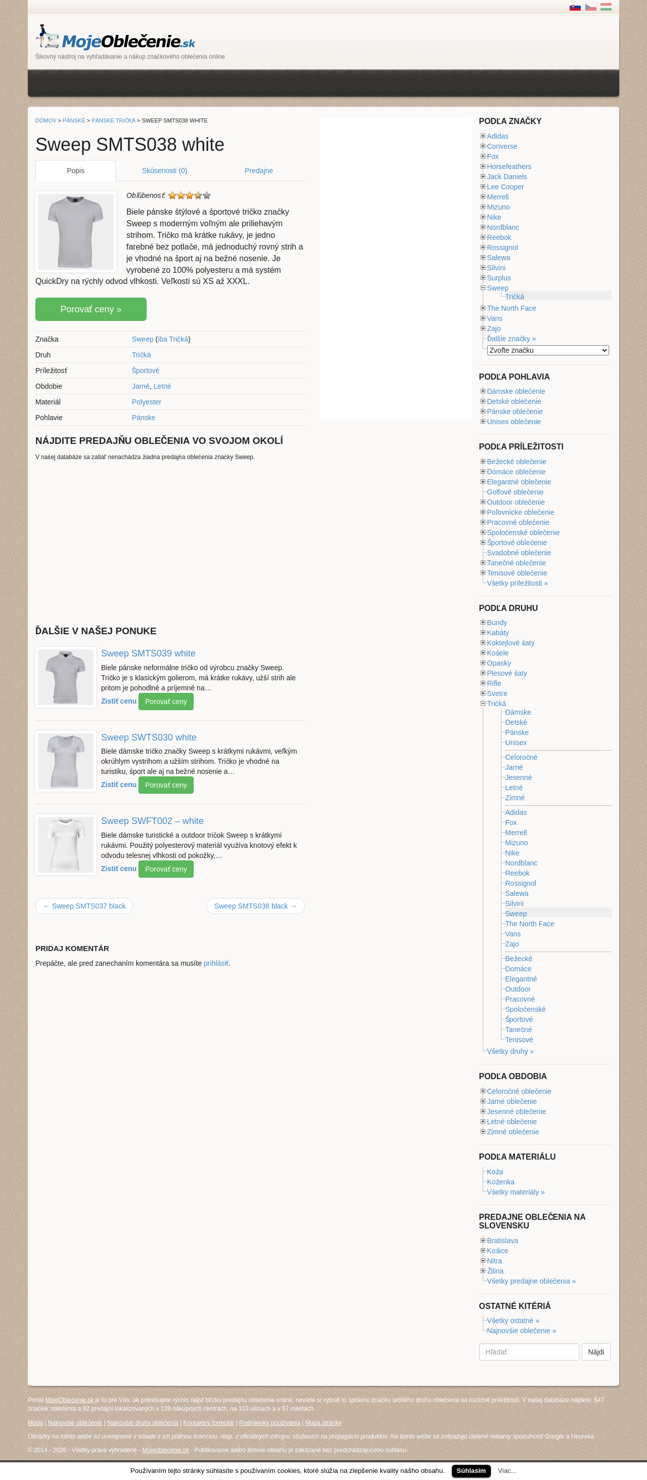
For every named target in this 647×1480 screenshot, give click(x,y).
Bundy (497, 622)
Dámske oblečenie (516, 391)
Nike (494, 217)
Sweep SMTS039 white (148, 653)
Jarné (141, 386)
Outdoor (518, 989)
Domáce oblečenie (516, 471)
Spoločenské (525, 1009)
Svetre (497, 693)
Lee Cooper (505, 186)
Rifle (494, 683)
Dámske (518, 712)
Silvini (496, 267)
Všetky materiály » (516, 1192)
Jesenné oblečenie (516, 1111)
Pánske (144, 418)
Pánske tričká (113, 120)
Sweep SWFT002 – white (152, 820)
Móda (35, 1422)
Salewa (499, 257)
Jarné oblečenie (512, 1101)
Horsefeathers (509, 166)
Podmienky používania (269, 1422)
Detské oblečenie (514, 401)
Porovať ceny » (90, 309)
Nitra (494, 1260)
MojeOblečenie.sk (69, 1400)
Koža (495, 1171)
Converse (502, 146)
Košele (498, 652)
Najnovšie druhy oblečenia (142, 1422)
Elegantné (521, 978)
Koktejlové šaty (511, 642)
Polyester (146, 402)
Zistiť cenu (118, 700)
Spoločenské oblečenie (523, 532)
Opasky (499, 663)
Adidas (498, 136)
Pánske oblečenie (515, 411)
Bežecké (519, 958)
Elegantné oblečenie (519, 481)
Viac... (507, 1470)
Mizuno (498, 207)
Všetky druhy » (510, 1051)
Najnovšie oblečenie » (522, 1330)
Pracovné (520, 999)
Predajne (259, 171)
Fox (493, 156)
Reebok (499, 237)
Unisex (516, 743)
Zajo (494, 328)
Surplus (499, 277)
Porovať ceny (166, 701)
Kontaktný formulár (209, 1422)
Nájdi (596, 1352)
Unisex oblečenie (514, 421)
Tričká (141, 355)
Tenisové (519, 1039)
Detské (516, 722)
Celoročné (521, 757)
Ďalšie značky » (511, 338)
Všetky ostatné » (513, 1320)
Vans (495, 318)
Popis (75, 171)
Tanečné (518, 1029)
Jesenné (518, 777)
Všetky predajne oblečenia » (531, 1281)
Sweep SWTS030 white (149, 737)
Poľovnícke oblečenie (520, 512)
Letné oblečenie (512, 1121)
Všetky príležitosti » (517, 583)
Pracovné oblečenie (518, 522)
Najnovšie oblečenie (75, 1422)
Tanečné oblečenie (516, 562)
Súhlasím (471, 1470)
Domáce (518, 968)
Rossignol (502, 247)
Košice (498, 1250)
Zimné (515, 798)
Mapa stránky (323, 1422)
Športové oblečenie (517, 542)
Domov (46, 120)
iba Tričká (173, 339)
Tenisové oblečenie (517, 573)
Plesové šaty (507, 673)
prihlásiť (216, 963)
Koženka (501, 1181)
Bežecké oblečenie (517, 461)
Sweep (143, 339)
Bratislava (502, 1240)
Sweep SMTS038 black (255, 906)
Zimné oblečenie (513, 1131)
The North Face (511, 308)
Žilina (495, 1271)
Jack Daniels (507, 176)
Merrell (498, 196)
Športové (146, 370)
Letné (162, 386)
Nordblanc (503, 227)
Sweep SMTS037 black (84, 906)
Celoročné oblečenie (519, 1091)
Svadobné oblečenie (519, 552)
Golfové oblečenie (515, 492)
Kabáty (498, 632)
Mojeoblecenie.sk (165, 1450)
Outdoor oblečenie (516, 502)
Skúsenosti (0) (164, 171)
